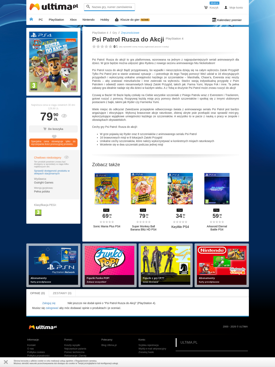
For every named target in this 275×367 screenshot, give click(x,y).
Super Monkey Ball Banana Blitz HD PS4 (144, 228)
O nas (30, 348)
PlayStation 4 (100, 32)
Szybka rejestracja (149, 345)
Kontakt (31, 345)
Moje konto (233, 7)
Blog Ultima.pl (109, 345)
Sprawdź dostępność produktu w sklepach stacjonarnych (52, 172)
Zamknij (6, 362)
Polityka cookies (36, 352)
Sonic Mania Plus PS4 (106, 226)
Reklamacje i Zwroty (75, 355)
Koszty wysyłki (72, 345)
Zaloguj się (48, 303)
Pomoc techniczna (74, 352)
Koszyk (211, 7)
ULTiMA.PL (189, 342)
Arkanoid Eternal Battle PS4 (217, 228)
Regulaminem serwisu (85, 361)
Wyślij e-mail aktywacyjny (152, 348)
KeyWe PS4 (180, 227)
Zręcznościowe (130, 32)
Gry (114, 32)
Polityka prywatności (38, 355)
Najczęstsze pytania (75, 348)
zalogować (52, 308)
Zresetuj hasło (146, 352)
